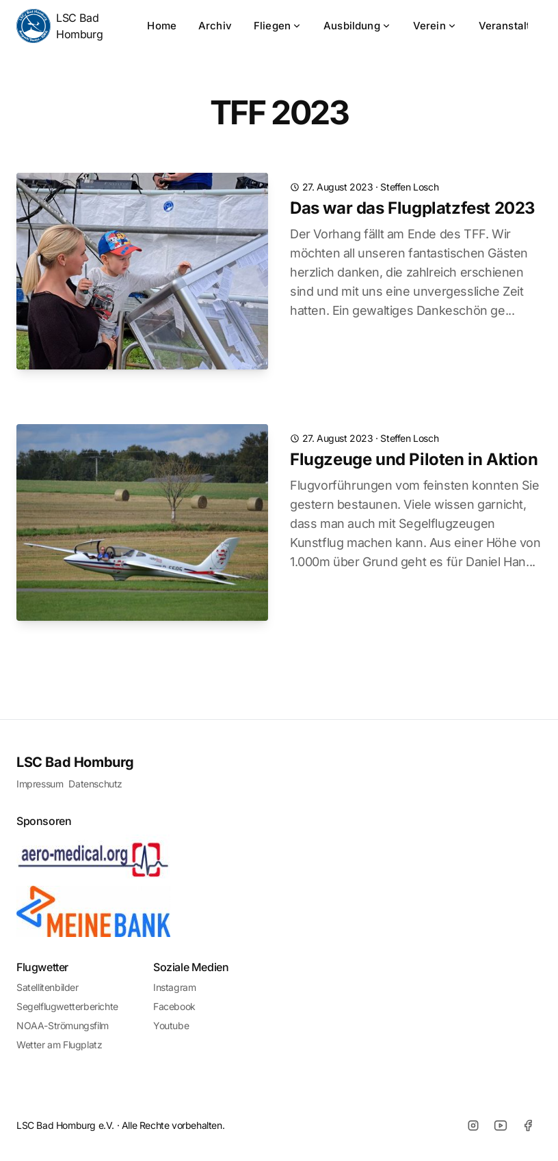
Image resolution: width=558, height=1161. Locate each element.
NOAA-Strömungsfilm (62, 1025)
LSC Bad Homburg (59, 26)
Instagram (174, 987)
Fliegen (278, 25)
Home (161, 25)
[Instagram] (473, 1125)
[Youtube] (500, 1125)
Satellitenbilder (47, 987)
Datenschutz (95, 783)
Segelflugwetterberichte (67, 1006)
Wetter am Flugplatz (59, 1044)
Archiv (215, 25)
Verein (435, 25)
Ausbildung (357, 25)
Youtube (171, 1025)
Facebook (174, 1006)
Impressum (39, 783)
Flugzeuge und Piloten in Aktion (414, 459)
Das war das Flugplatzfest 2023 (412, 208)
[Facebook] (528, 1125)
